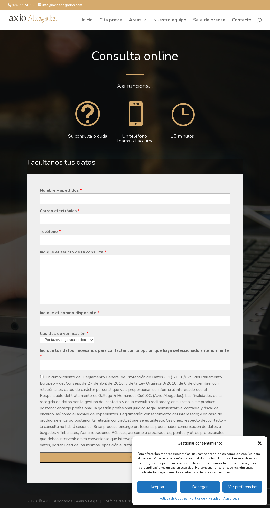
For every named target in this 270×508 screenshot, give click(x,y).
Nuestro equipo (170, 20)
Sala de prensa (209, 20)
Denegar (200, 486)
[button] (259, 443)
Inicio (87, 20)
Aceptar (157, 486)
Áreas (135, 20)
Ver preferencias (242, 486)
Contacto (242, 20)
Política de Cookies (173, 498)
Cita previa (110, 20)
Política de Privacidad (205, 498)
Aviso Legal (231, 498)
